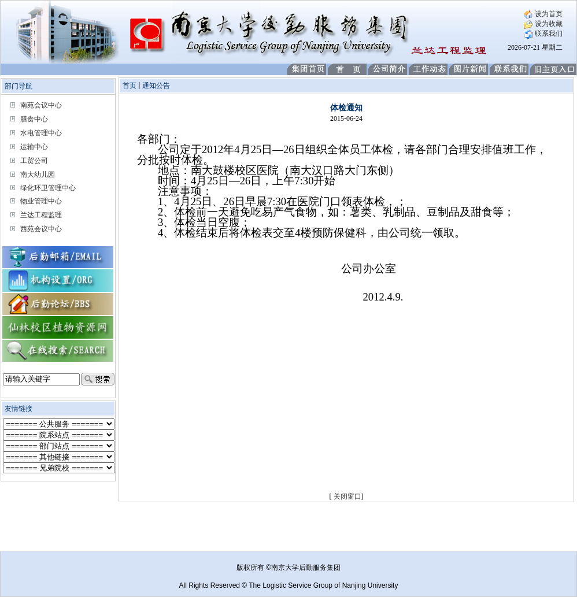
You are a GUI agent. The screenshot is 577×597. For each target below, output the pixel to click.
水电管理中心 (41, 133)
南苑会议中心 (41, 105)
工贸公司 (34, 161)
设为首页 (543, 14)
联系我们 (543, 33)
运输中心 (34, 147)
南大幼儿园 (37, 174)
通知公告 (156, 85)
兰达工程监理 (41, 215)
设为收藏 (543, 24)
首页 (129, 85)
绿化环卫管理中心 (48, 188)
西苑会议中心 (41, 229)
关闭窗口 (347, 496)
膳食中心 (34, 119)
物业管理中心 (41, 201)
